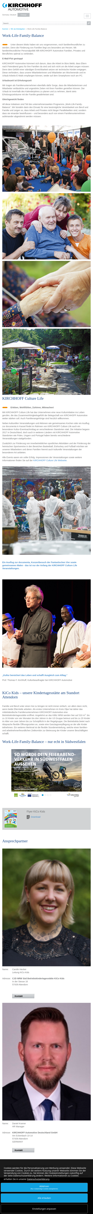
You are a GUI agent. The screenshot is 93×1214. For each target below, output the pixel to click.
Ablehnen (44, 1187)
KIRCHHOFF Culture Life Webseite (50, 460)
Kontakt (19, 996)
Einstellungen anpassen (44, 1208)
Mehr (46, 772)
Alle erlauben (44, 1198)
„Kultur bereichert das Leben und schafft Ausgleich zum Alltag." (35, 675)
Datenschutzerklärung (38, 1179)
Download (35, 817)
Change (24, 15)
